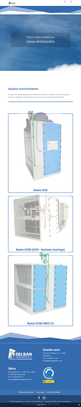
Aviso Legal (40, 392)
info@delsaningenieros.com (52, 361)
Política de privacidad (26, 392)
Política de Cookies (53, 392)
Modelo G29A (40, 190)
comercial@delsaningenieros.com (20, 379)
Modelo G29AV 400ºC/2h (40, 323)
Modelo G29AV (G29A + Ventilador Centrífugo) (40, 249)
